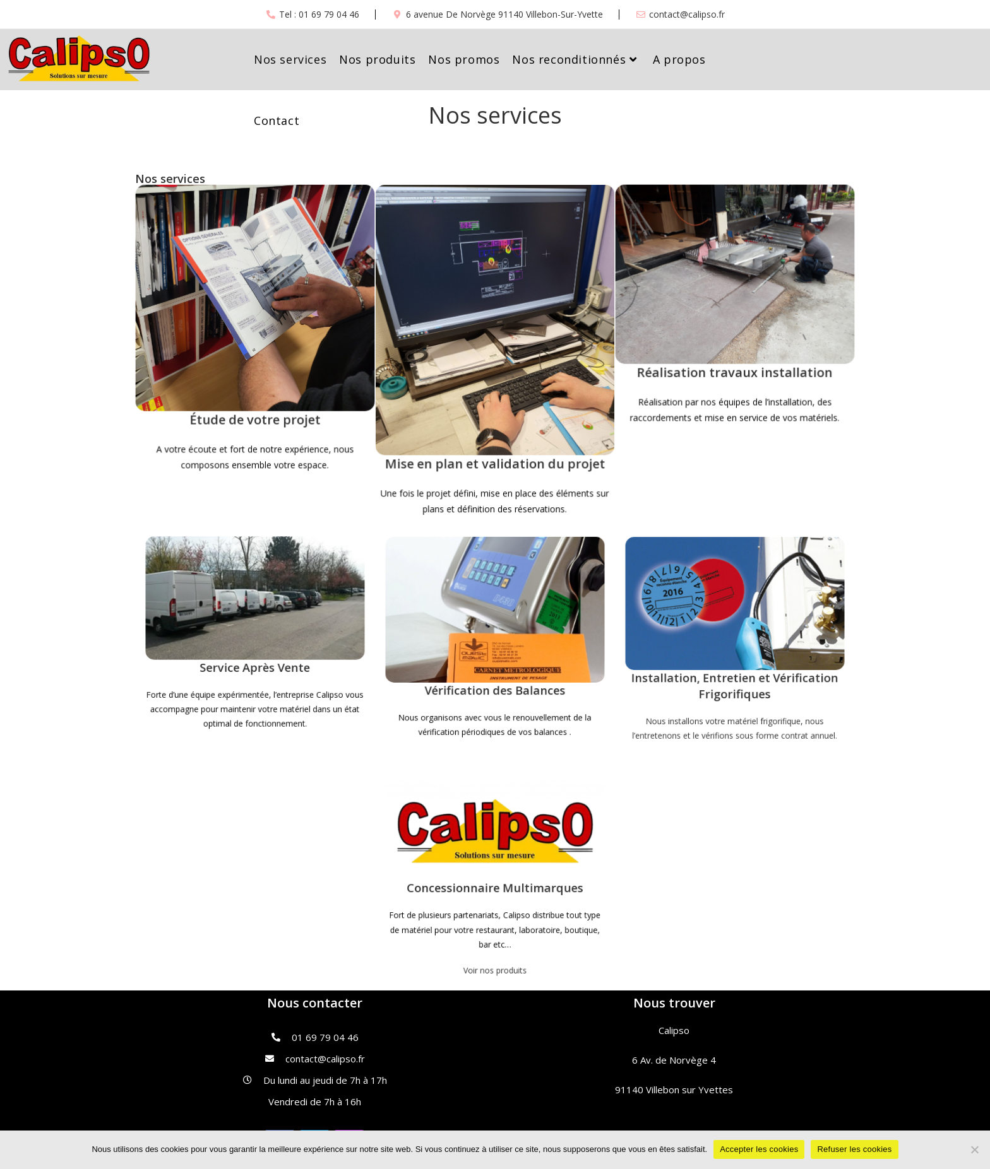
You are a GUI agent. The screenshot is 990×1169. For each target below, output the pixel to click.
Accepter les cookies (759, 1149)
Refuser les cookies (854, 1149)
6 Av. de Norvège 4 (674, 1060)
